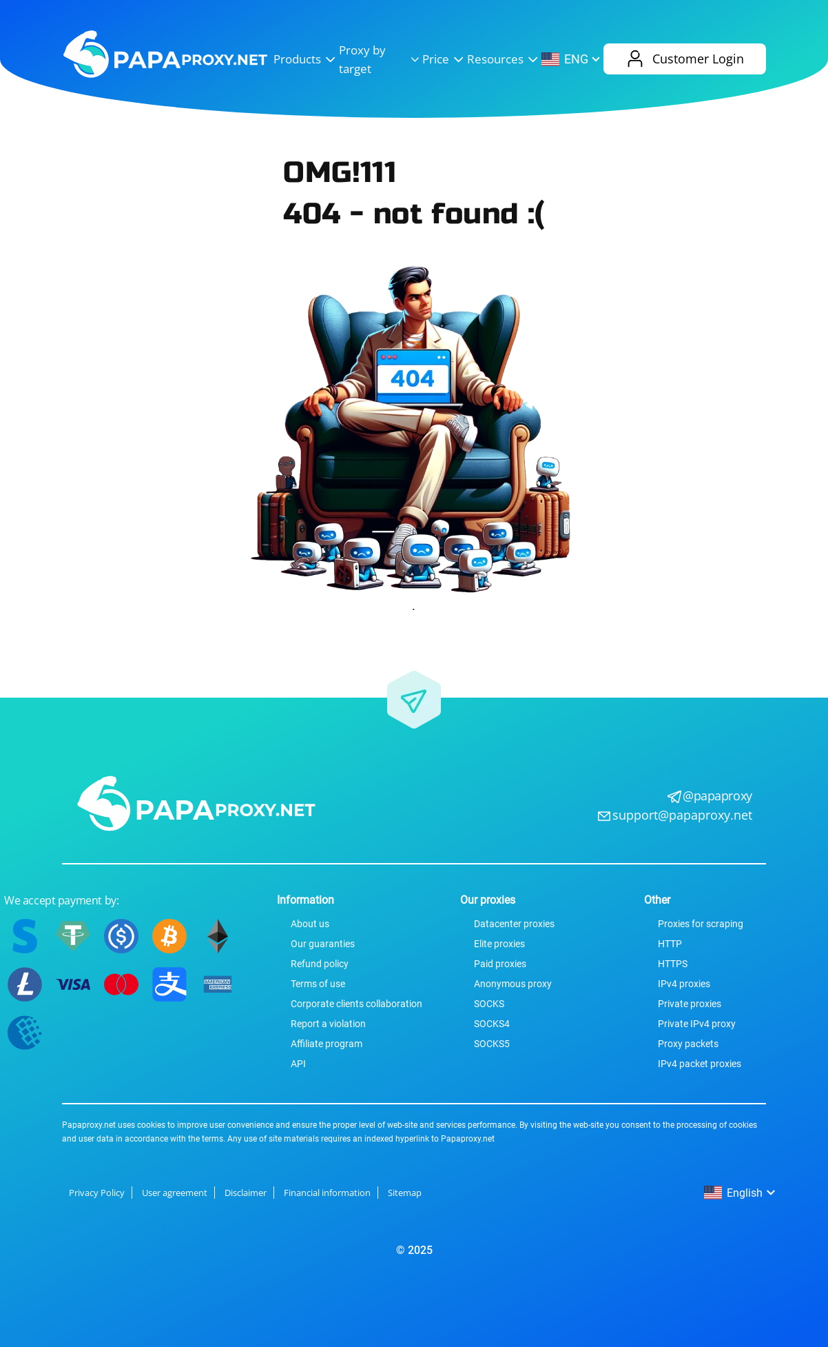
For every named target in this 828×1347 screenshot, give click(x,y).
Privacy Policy (97, 1192)
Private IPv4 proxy (697, 1023)
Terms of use (318, 983)
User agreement (174, 1192)
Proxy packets (688, 1043)
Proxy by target (380, 59)
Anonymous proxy (513, 983)
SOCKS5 (492, 1043)
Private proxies (689, 1003)
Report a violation (328, 1023)
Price (444, 59)
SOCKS (489, 1003)
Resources (504, 59)
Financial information (327, 1192)
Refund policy (320, 963)
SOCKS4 (492, 1023)
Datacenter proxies (514, 923)
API (298, 1063)
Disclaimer (246, 1192)
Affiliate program (326, 1043)
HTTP (670, 943)
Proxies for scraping (700, 923)
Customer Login (684, 59)
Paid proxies (500, 963)
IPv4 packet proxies (699, 1063)
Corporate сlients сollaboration (356, 1003)
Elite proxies (499, 943)
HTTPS (672, 963)
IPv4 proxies (684, 983)
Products (306, 59)
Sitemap (405, 1192)
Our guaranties (323, 943)
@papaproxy (717, 795)
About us (310, 923)
